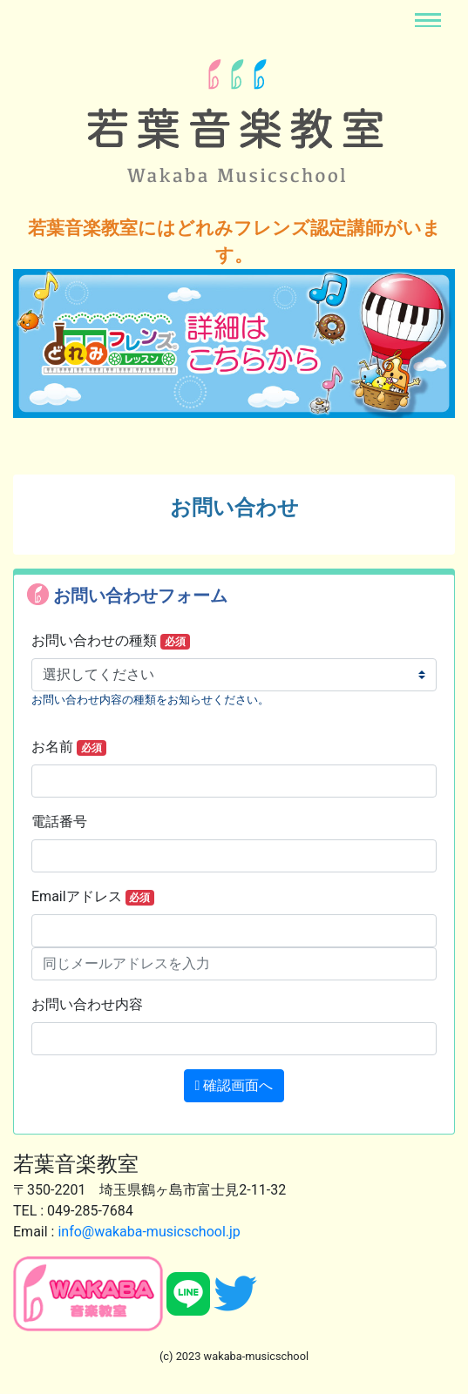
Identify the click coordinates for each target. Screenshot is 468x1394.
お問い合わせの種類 (110, 641)
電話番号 (59, 821)
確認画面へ (234, 1085)
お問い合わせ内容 (87, 1004)
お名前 (68, 747)
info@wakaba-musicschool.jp (149, 1231)
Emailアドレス (92, 897)
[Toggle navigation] (428, 20)
